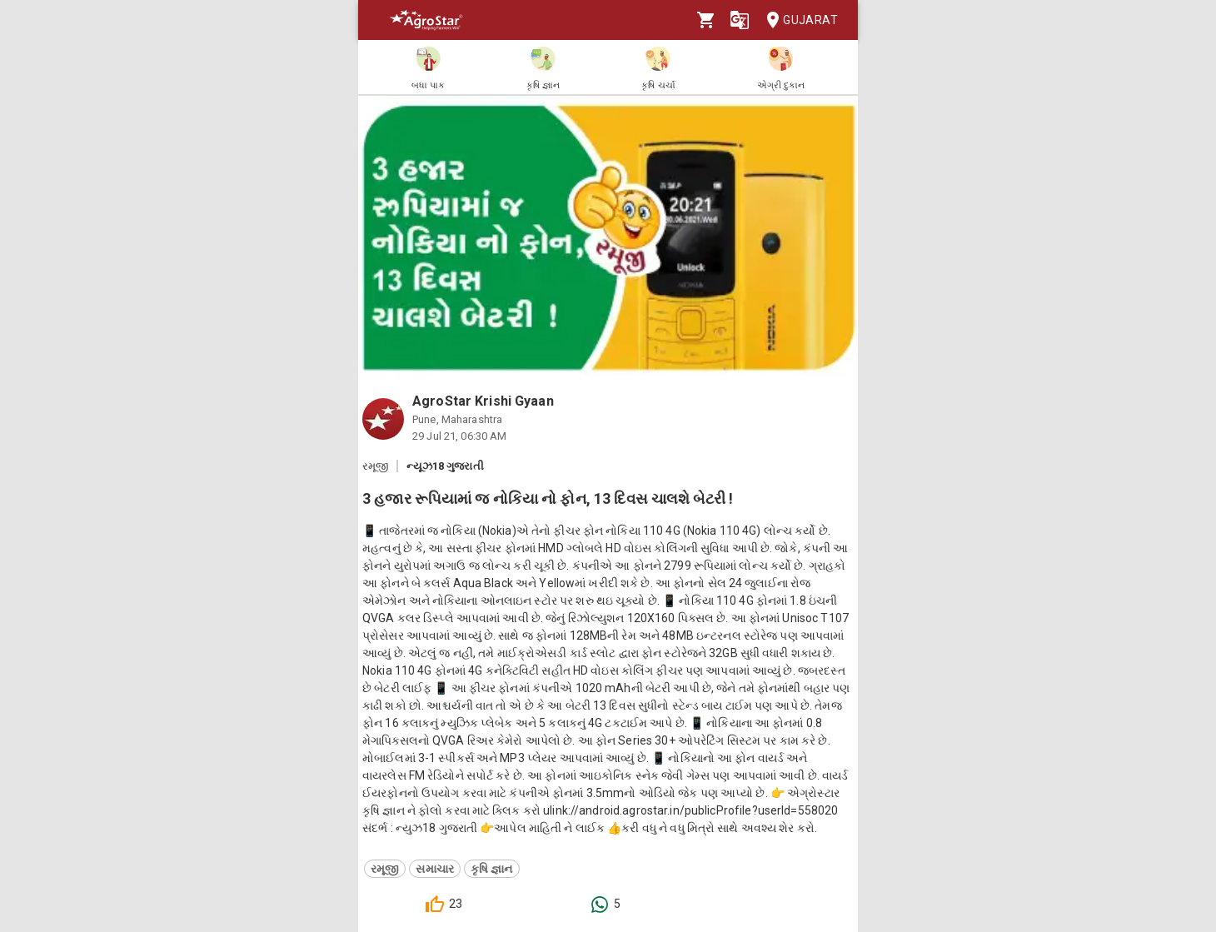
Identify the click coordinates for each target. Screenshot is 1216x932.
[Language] (739, 20)
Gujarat (797, 20)
